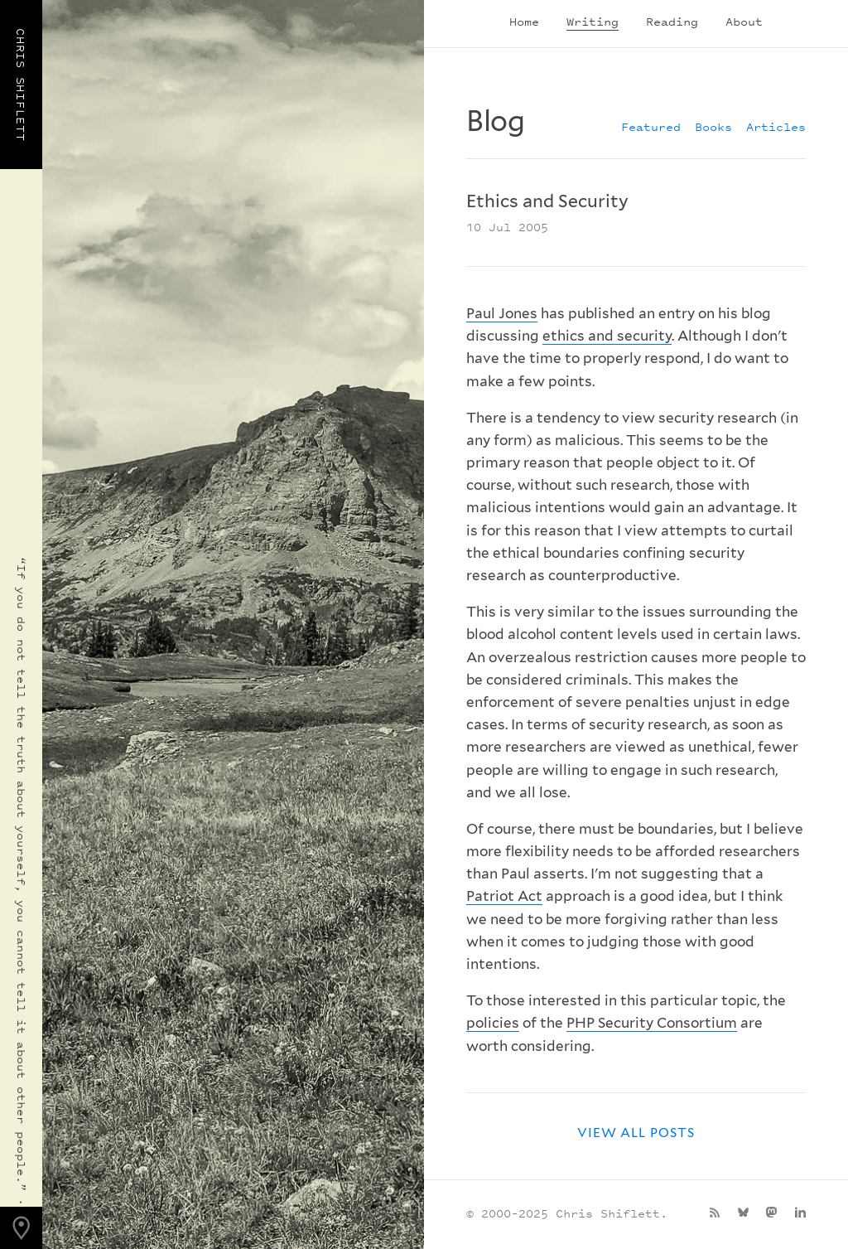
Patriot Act (504, 896)
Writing (592, 21)
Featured (651, 126)
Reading (672, 21)
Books (713, 126)
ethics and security (607, 335)
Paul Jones (501, 313)
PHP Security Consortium (651, 1022)
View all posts (636, 1132)
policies (492, 1022)
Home (524, 21)
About (744, 21)
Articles (776, 126)
